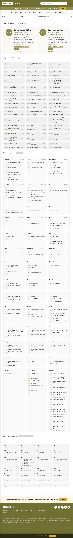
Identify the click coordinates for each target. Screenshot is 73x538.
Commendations (41, 510)
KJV (16, 12)
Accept (52, 535)
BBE (34, 12)
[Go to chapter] (71, 16)
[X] (59, 507)
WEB (21, 12)
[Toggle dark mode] (69, 3)
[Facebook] (55, 507)
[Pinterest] (65, 507)
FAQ (10, 510)
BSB (12, 12)
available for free (24, 499)
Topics (26, 9)
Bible (32, 9)
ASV (30, 12)
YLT (26, 12)
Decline (60, 535)
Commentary (40, 9)
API (14, 510)
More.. (56, 9)
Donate (62, 8)
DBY (48, 12)
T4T (44, 12)
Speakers (18, 9)
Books (49, 9)
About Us (5, 510)
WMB (39, 12)
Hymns (55, 12)
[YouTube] (68, 507)
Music (60, 12)
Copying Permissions (21, 510)
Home (3, 20)
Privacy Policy (31, 510)
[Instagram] (62, 507)
